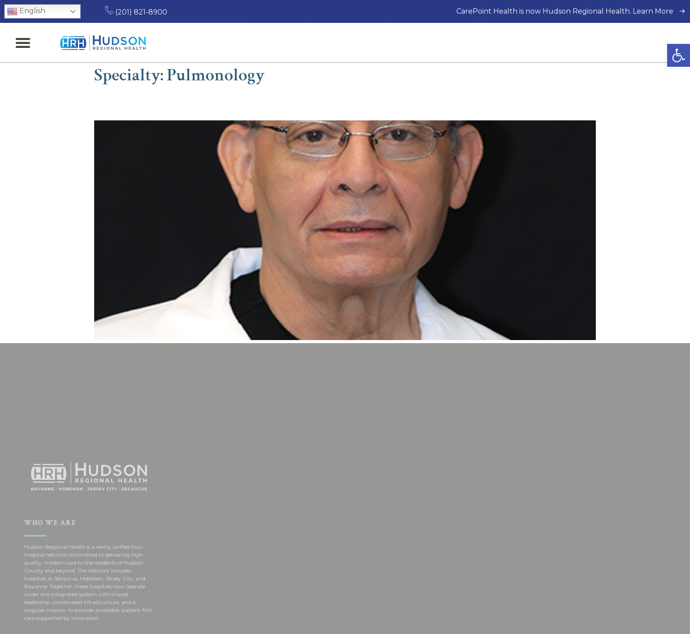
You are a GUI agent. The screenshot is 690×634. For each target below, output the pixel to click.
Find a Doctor (278, 43)
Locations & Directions (529, 42)
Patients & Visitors (433, 42)
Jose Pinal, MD (144, 102)
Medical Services (348, 42)
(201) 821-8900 (136, 12)
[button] (678, 55)
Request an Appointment (633, 43)
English (26, 11)
